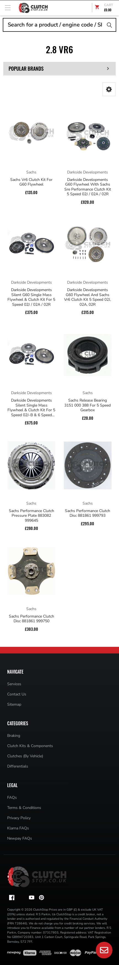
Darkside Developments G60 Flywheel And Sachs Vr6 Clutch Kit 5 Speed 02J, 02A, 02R (87, 297)
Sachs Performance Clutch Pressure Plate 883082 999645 (31, 515)
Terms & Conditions (24, 807)
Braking (13, 735)
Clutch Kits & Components (30, 745)
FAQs (12, 797)
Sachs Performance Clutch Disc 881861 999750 (31, 619)
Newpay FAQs (19, 838)
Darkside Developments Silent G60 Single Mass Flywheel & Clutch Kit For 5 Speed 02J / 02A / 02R (31, 297)
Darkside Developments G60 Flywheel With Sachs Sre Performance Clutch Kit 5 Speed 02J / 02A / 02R (87, 187)
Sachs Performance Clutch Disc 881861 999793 (87, 513)
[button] (108, 89)
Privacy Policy (19, 818)
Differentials (17, 766)
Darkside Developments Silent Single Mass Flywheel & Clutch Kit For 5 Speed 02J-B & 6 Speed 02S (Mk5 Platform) (31, 407)
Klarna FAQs (18, 828)
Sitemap (14, 704)
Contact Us (16, 694)
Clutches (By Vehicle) (25, 756)
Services (14, 684)
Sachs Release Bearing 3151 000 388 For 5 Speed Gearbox (87, 405)
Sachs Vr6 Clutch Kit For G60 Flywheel (31, 182)
